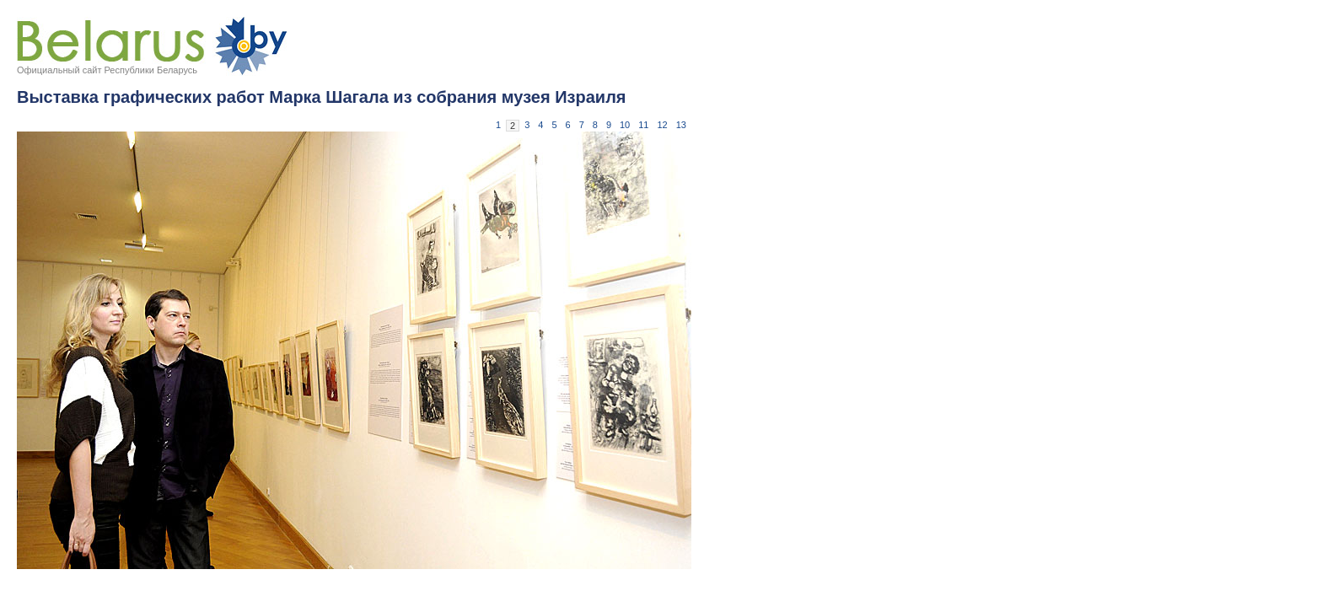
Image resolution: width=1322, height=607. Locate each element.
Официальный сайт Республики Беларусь (107, 70)
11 (643, 125)
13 (681, 125)
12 (663, 125)
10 (625, 125)
